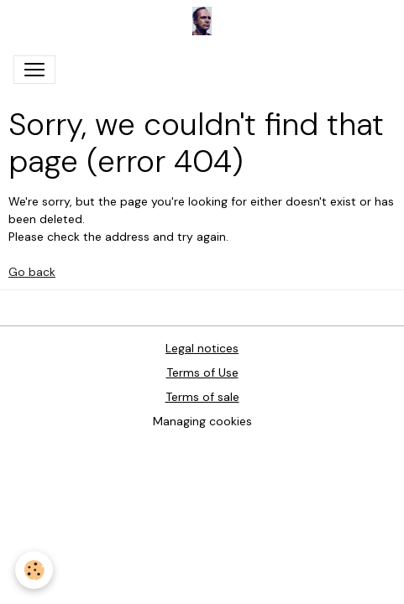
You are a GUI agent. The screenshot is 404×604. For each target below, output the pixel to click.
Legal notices (202, 348)
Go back (31, 271)
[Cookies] (34, 570)
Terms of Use (202, 372)
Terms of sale (202, 396)
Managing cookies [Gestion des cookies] (202, 421)
